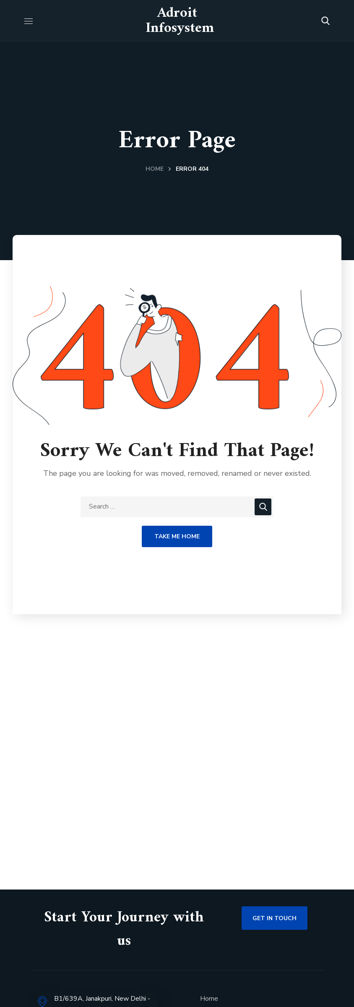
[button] (325, 21)
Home (155, 169)
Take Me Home (177, 536)
